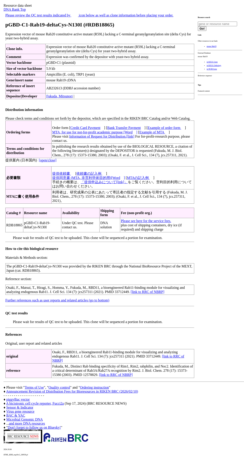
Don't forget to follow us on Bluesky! (34, 427)
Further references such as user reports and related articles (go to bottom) (57, 300)
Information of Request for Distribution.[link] (101, 136)
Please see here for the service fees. (146, 221)
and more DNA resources (27, 423)
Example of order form (164, 128)
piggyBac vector (18, 399)
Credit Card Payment (85, 128)
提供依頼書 (61, 173)
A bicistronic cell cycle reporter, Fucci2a (35, 403)
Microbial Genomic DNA (24, 419)
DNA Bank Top (15, 9)
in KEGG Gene (212, 62)
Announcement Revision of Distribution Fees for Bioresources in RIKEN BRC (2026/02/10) (72, 391)
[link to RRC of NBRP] (147, 292)
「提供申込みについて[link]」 (104, 182)
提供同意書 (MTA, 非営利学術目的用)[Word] (88, 178)
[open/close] (47, 160)
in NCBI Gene (212, 69)
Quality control (59, 387)
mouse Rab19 (211, 46)
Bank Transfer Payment (124, 128)
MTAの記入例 (138, 178)
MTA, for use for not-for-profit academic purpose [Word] (94, 132)
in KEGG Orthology (214, 65)
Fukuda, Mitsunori (59, 96)
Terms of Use (34, 387)
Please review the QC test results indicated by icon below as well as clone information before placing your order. (89, 15)
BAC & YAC (15, 415)
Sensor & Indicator (19, 407)
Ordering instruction (94, 387)
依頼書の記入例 (89, 173)
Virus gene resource (20, 411)
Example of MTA (152, 132)
